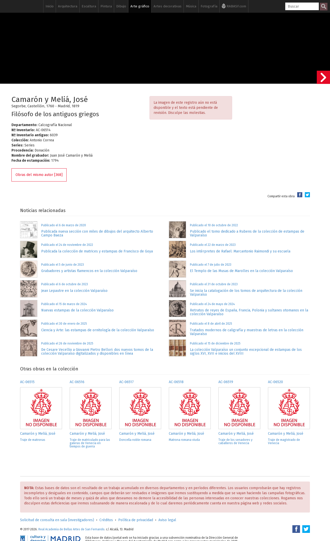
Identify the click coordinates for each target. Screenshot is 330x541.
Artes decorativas (168, 6)
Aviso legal (167, 520)
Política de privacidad (135, 520)
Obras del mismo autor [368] (39, 175)
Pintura (106, 6)
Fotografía (209, 6)
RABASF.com (234, 5)
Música (191, 6)
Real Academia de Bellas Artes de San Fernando (71, 529)
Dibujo (121, 6)
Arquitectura (67, 6)
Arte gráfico (139, 6)
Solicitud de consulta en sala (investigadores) (57, 520)
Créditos (106, 520)
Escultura (89, 6)
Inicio (50, 6)
